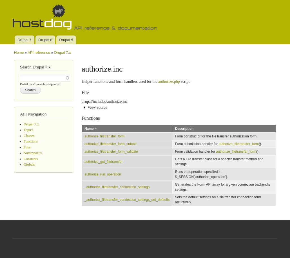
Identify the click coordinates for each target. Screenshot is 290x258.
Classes (29, 136)
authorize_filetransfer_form (104, 136)
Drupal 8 (45, 40)
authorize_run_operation (102, 174)
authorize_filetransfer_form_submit (110, 144)
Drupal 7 (24, 40)
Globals (29, 164)
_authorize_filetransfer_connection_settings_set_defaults (126, 200)
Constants (31, 159)
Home (19, 52)
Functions (31, 141)
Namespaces (33, 153)
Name (90, 129)
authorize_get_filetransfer (103, 162)
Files (27, 147)
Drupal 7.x (62, 52)
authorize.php (169, 81)
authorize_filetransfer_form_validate (111, 152)
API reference (39, 52)
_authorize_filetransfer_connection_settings (117, 187)
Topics (28, 130)
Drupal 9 (66, 40)
